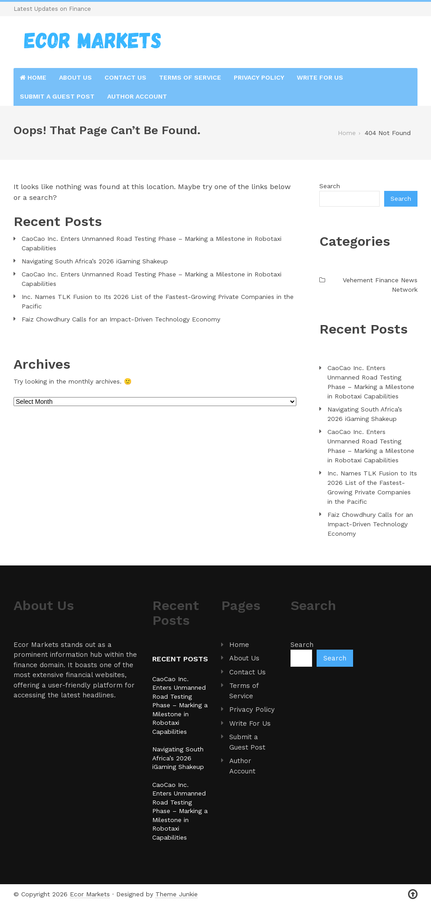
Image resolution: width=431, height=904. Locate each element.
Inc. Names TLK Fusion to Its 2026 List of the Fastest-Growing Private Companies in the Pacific (158, 301)
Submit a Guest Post (57, 96)
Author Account (137, 96)
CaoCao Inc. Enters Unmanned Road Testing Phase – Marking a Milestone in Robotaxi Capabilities (151, 243)
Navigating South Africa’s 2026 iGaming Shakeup (95, 261)
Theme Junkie (176, 894)
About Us (75, 77)
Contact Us (125, 77)
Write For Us (320, 77)
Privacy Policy (259, 77)
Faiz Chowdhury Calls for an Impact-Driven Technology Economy (121, 319)
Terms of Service (190, 77)
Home (33, 77)
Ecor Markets (90, 894)
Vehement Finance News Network (380, 284)
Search (329, 186)
